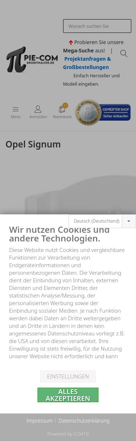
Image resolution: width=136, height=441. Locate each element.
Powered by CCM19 (67, 434)
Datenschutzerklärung (84, 420)
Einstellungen (68, 376)
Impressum (39, 420)
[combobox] (102, 213)
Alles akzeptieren (68, 395)
